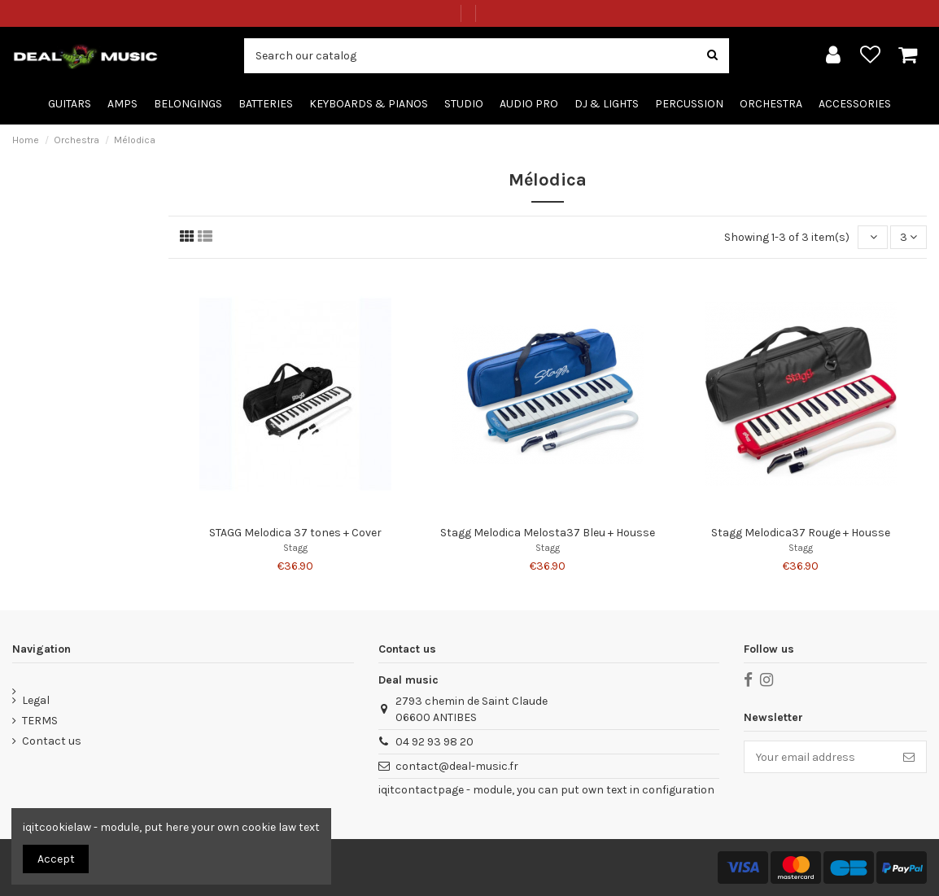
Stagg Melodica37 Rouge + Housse (800, 533)
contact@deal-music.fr (456, 766)
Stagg (295, 548)
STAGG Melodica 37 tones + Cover (295, 533)
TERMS (40, 721)
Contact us (51, 741)
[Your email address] (818, 756)
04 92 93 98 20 (434, 742)
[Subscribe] (909, 756)
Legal (36, 700)
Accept (56, 859)
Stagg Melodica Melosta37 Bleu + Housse (547, 533)
